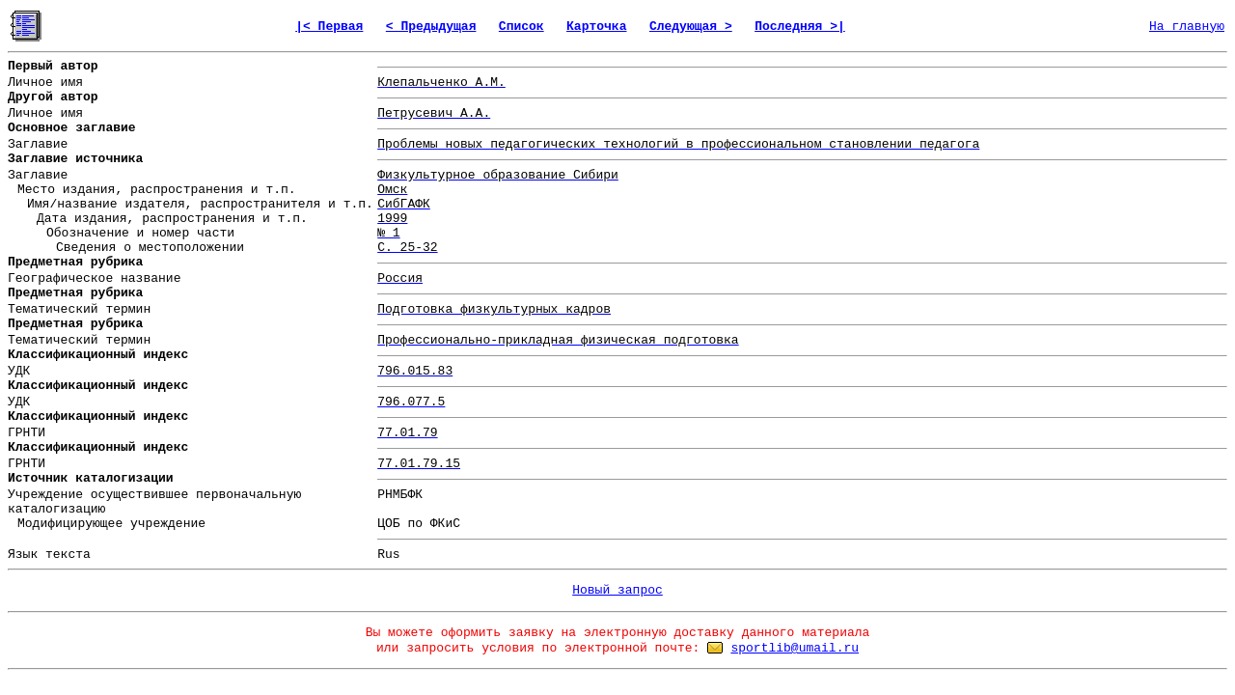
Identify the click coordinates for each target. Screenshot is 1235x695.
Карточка (596, 26)
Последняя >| (800, 26)
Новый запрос (617, 590)
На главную (1186, 26)
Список (521, 26)
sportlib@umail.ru (794, 648)
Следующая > (690, 26)
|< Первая (329, 26)
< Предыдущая (431, 26)
